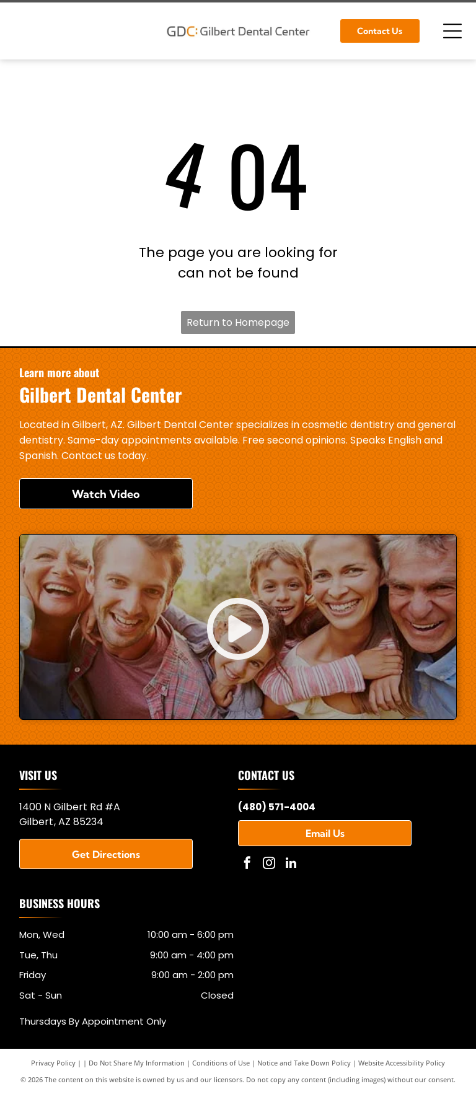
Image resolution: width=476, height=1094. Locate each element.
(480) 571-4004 (276, 806)
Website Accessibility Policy (401, 1062)
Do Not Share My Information (137, 1062)
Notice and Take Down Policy (304, 1062)
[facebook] (247, 864)
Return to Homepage (238, 322)
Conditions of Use (221, 1062)
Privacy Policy (53, 1062)
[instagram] (269, 864)
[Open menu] (452, 31)
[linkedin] (290, 864)
